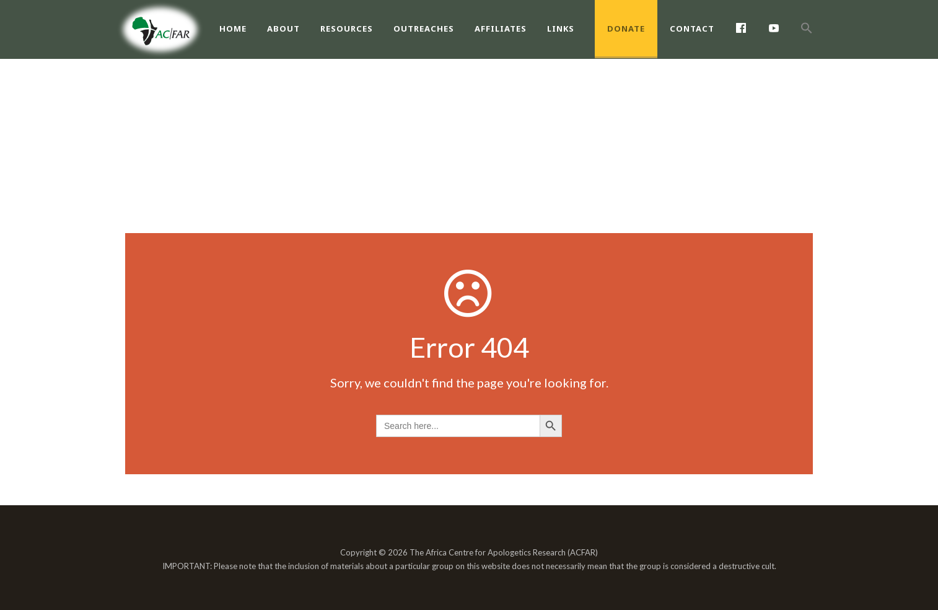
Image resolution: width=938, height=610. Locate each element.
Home (233, 28)
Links (560, 28)
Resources (346, 28)
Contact (692, 28)
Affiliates (501, 28)
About (283, 28)
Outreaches (423, 28)
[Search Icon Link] (806, 41)
